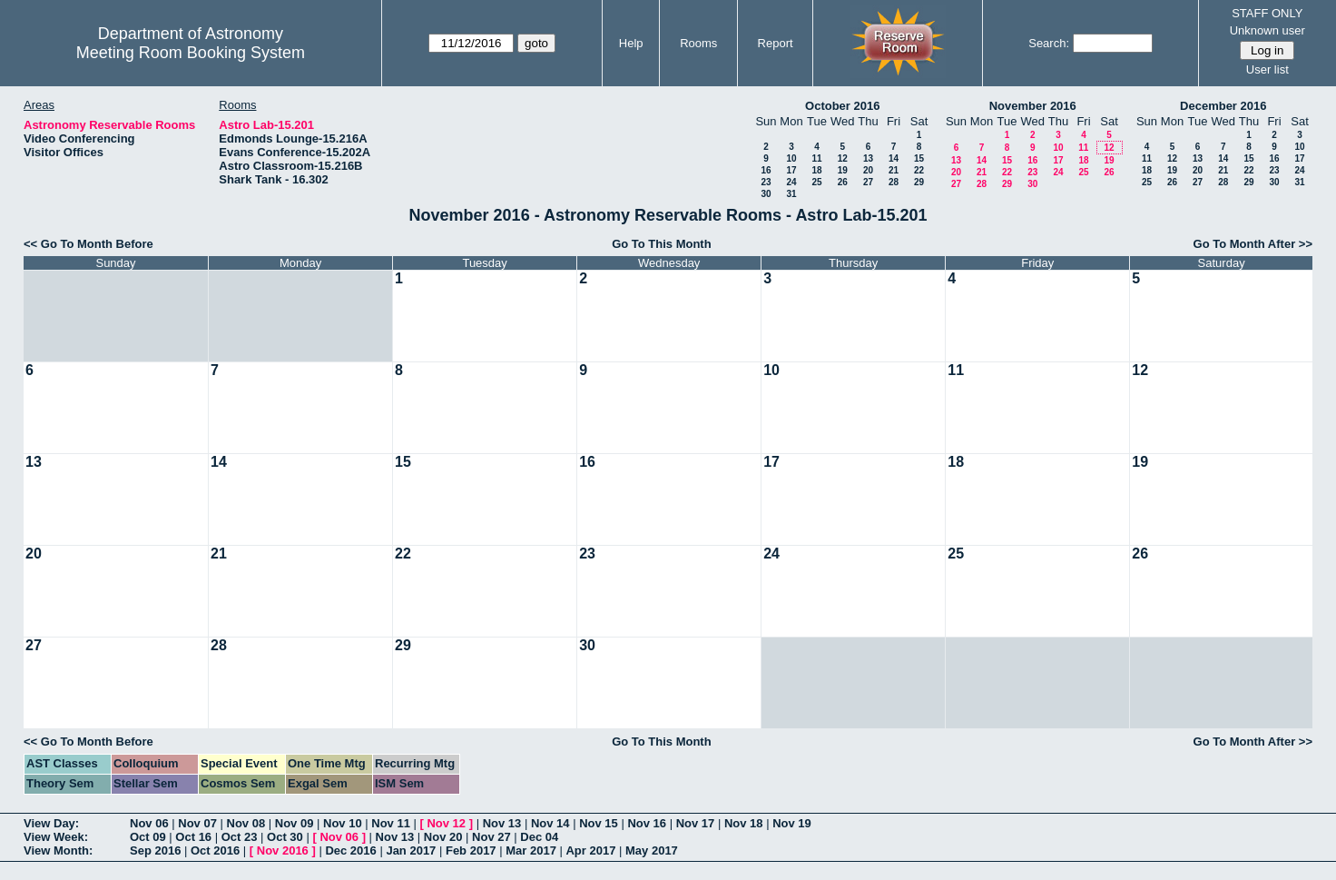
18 (816, 170)
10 (791, 158)
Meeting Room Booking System (190, 53)
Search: (1048, 43)
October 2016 (842, 106)
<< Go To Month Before (88, 244)
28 (894, 182)
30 (766, 194)
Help (631, 43)
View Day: (51, 823)
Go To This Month (662, 244)
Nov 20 (443, 837)
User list (1267, 69)
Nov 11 (390, 823)
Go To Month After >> (1253, 244)
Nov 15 (598, 823)
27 (868, 182)
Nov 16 (646, 823)
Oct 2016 (215, 850)
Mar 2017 (531, 850)
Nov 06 (149, 823)
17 (791, 170)
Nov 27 (491, 837)
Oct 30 (285, 837)
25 (816, 182)
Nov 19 (791, 823)
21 (894, 170)
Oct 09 (148, 837)
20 (868, 170)
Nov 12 (446, 823)
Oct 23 (239, 837)
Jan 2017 (411, 850)
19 (843, 170)
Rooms (698, 43)
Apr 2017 (590, 850)
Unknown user (1267, 30)
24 (791, 182)
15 (919, 158)
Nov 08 (246, 823)
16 (766, 170)
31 (791, 194)
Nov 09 (294, 823)
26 (843, 182)
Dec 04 (539, 837)
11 (816, 158)
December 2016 (1223, 106)
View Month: (58, 850)
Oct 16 (193, 837)
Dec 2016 (350, 850)
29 (919, 182)
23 (766, 182)
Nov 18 (743, 823)
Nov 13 (502, 823)
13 (868, 158)
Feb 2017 (471, 850)
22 (919, 170)
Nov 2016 (283, 850)
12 (843, 158)
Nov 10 (342, 823)
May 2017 (651, 850)
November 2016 (1032, 106)
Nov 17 (695, 823)
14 (894, 158)
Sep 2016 (155, 850)
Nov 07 (197, 823)
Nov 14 (550, 823)
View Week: (56, 837)
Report (775, 43)
